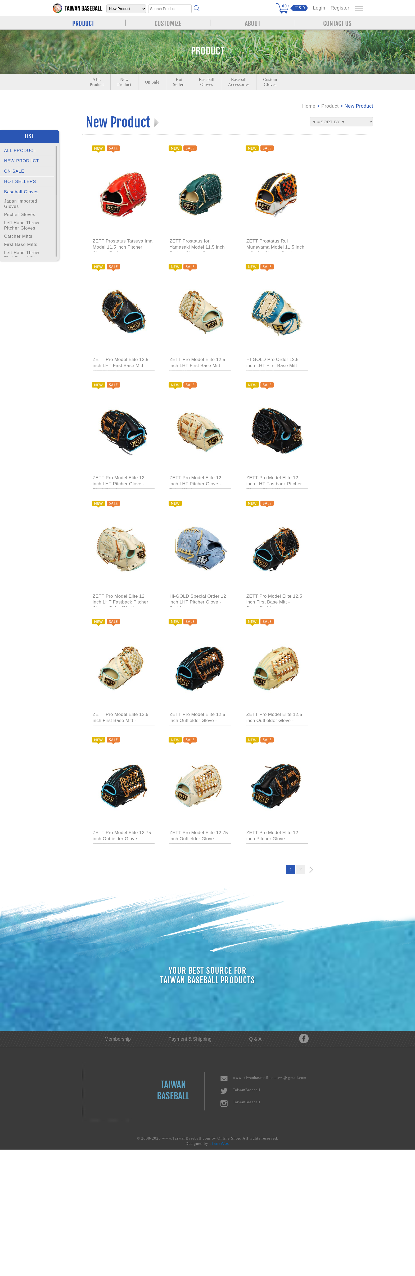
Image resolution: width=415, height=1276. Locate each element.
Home (308, 106)
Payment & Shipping (189, 1165)
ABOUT (252, 23)
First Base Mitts (20, 244)
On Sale (152, 82)
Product (330, 106)
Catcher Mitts (18, 236)
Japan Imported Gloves (20, 204)
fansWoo (221, 1270)
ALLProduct (97, 82)
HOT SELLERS (20, 181)
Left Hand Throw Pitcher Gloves (21, 225)
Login (319, 8)
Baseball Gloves (21, 192)
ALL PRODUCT (20, 150)
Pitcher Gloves (19, 214)
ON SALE (14, 171)
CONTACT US (337, 23)
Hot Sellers (179, 82)
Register (340, 8)
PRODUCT (83, 23)
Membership (118, 1165)
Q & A (255, 1165)
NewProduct (124, 82)
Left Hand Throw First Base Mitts (21, 255)
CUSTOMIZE (168, 23)
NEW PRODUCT (21, 161)
